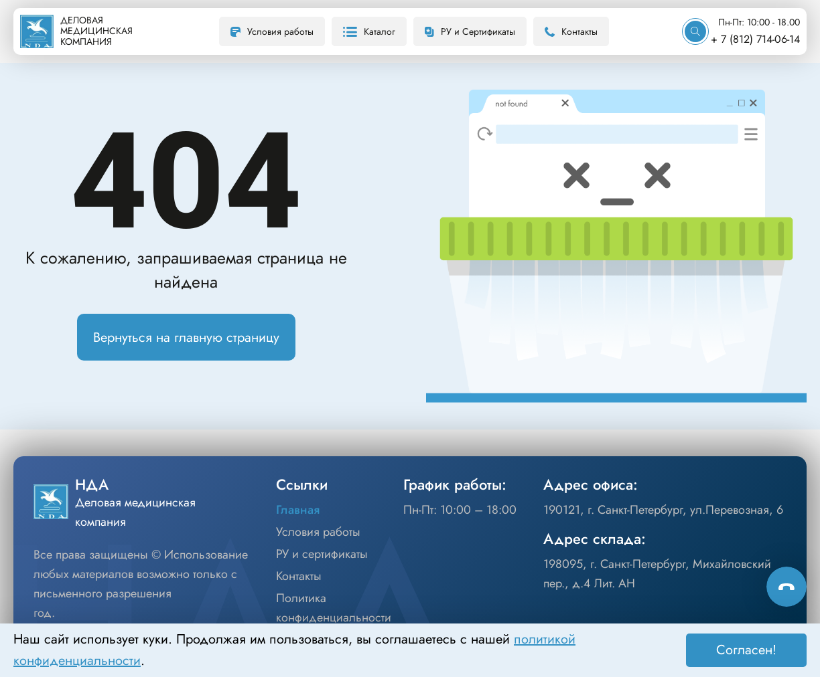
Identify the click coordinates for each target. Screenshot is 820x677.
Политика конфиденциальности (333, 607)
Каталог (369, 31)
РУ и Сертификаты (470, 31)
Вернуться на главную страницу (186, 337)
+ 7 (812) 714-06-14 (755, 39)
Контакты (571, 31)
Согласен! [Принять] (746, 650)
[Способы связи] (786, 587)
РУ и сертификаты (322, 554)
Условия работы (272, 31)
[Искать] (695, 31)
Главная (298, 509)
